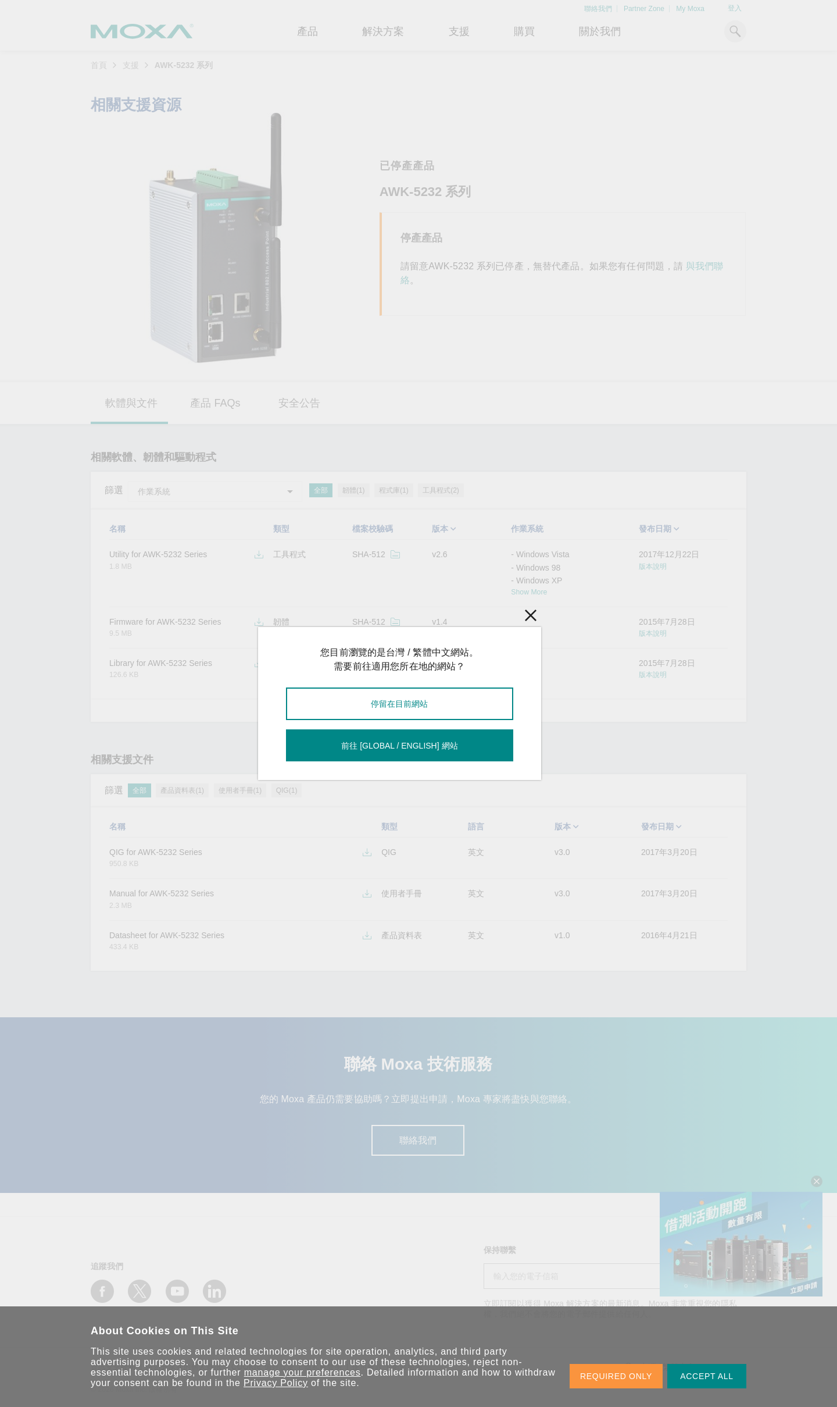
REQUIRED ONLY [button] (616, 1376)
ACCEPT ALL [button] (707, 1376)
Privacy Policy (276, 1383)
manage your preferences (302, 1372)
